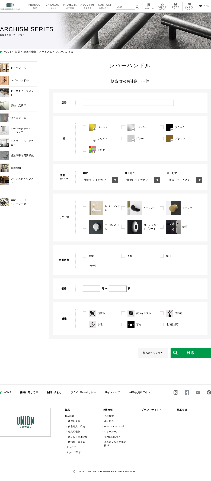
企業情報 (108, 409)
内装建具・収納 (76, 426)
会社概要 (109, 421)
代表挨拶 (109, 416)
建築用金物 (74, 421)
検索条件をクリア (153, 352)
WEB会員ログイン (139, 392)
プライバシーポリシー (83, 392)
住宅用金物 (74, 431)
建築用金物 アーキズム (38, 51)
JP (200, 6)
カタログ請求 (73, 452)
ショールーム (111, 431)
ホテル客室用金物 (78, 437)
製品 (17, 51)
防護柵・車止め (76, 442)
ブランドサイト (150, 409)
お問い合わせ (54, 392)
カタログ (71, 447)
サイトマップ (112, 392)
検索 (191, 353)
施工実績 (182, 409)
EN (207, 6)
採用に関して (27, 392)
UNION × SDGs (113, 426)
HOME (7, 51)
